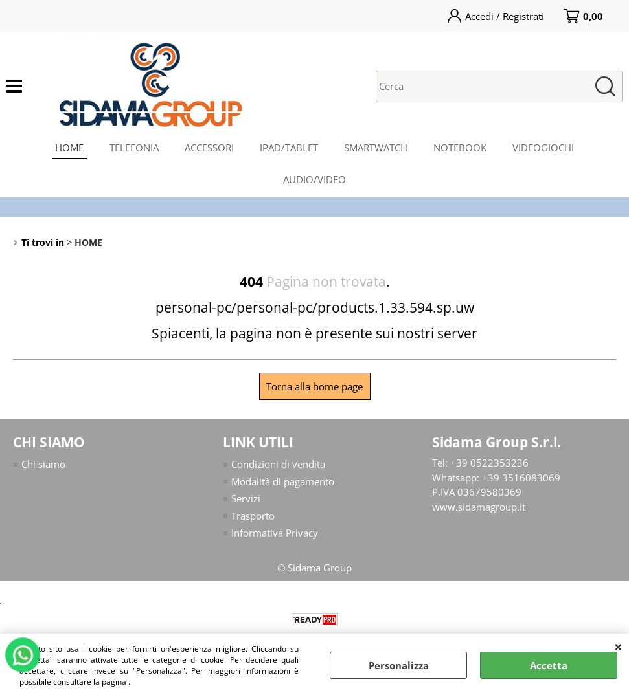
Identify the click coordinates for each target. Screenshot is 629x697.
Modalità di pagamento (282, 481)
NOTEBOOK (459, 147)
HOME (69, 147)
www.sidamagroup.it (478, 506)
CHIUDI (618, 646)
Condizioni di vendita (278, 464)
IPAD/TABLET (289, 147)
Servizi (245, 498)
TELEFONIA (134, 147)
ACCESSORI (209, 147)
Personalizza (399, 665)
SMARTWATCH (375, 147)
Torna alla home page (314, 386)
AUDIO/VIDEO (314, 179)
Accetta (548, 665)
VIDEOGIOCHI (543, 147)
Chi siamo (43, 464)
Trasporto (253, 515)
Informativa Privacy (274, 532)
